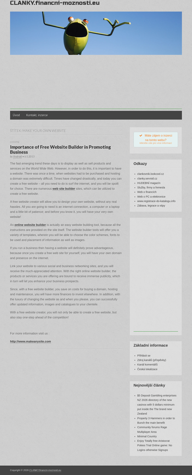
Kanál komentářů (147, 364)
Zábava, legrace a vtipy (151, 205)
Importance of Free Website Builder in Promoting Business (60, 149)
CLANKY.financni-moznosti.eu (45, 470)
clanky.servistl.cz (147, 178)
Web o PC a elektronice (151, 196)
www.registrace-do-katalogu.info (156, 201)
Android (17, 156)
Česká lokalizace (147, 369)
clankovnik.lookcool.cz (150, 174)
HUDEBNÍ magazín (148, 183)
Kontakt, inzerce (37, 115)
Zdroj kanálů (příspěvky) (151, 360)
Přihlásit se (143, 355)
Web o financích (147, 192)
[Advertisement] (96, 83)
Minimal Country (147, 436)
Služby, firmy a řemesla (151, 187)
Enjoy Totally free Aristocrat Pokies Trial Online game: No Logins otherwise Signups (154, 446)
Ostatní (14, 142)
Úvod (16, 115)
